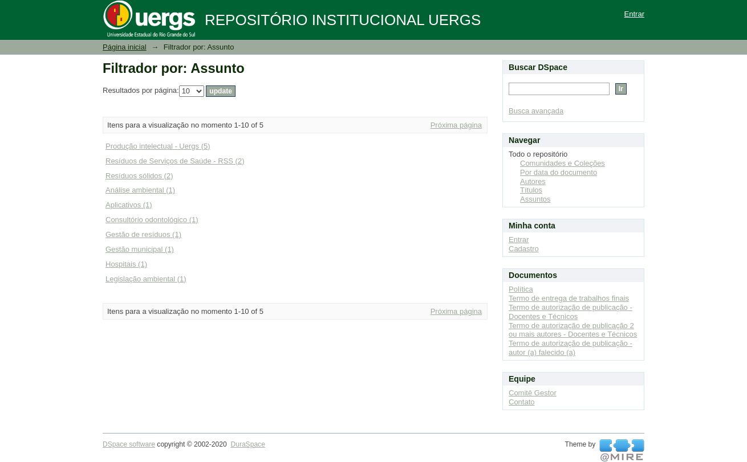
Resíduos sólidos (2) (139, 175)
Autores (533, 181)
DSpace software (129, 444)
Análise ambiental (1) (140, 190)
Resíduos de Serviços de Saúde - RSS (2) (175, 161)
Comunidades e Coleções (562, 163)
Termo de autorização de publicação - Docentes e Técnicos (570, 312)
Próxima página (456, 125)
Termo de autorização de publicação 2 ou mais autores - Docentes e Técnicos (573, 330)
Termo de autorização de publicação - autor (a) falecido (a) (570, 348)
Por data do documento (558, 172)
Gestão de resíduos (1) (143, 234)
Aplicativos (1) (128, 205)
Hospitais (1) (126, 264)
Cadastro (524, 248)
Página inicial (125, 47)
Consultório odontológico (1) (151, 219)
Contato (522, 402)
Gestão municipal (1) (139, 249)
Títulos (531, 190)
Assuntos (535, 199)
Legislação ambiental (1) (145, 279)
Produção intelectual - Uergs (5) (157, 146)
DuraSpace (247, 444)
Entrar (634, 14)
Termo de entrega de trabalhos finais (569, 298)
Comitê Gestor (533, 393)
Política (521, 289)
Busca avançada (536, 111)
